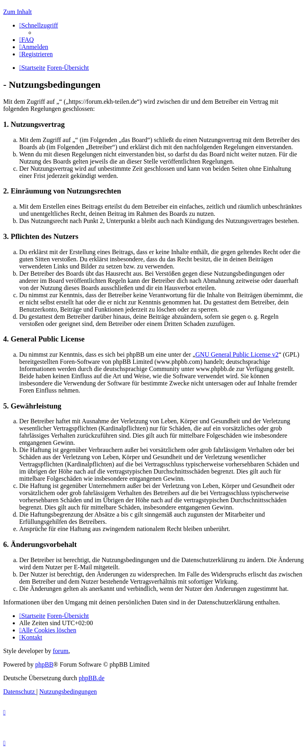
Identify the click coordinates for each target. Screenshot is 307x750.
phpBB (44, 664)
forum (60, 650)
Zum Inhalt (17, 11)
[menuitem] (26, 39)
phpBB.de (91, 678)
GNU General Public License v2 (237, 354)
